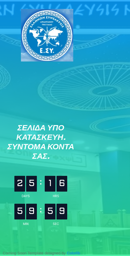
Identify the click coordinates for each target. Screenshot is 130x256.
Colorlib (73, 253)
